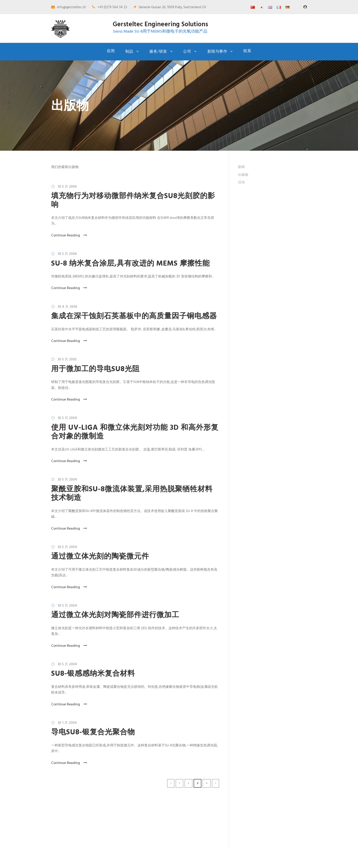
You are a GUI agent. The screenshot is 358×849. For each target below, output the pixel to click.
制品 (129, 52)
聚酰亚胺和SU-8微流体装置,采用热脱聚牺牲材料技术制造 (132, 494)
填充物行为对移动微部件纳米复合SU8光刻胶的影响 (133, 200)
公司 (187, 52)
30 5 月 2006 (67, 186)
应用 (111, 51)
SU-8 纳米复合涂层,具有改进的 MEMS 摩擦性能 (130, 263)
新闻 (241, 167)
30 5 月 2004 (67, 418)
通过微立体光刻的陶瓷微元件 (100, 556)
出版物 (243, 175)
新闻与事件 (217, 52)
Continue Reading (69, 235)
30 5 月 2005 (67, 359)
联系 (247, 51)
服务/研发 (158, 52)
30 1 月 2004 (67, 723)
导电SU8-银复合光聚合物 (93, 732)
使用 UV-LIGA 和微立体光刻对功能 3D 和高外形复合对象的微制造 (134, 432)
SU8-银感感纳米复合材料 (93, 674)
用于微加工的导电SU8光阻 (95, 369)
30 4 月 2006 (67, 307)
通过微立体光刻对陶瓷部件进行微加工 (115, 615)
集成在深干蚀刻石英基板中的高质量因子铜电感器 (134, 316)
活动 (241, 182)
